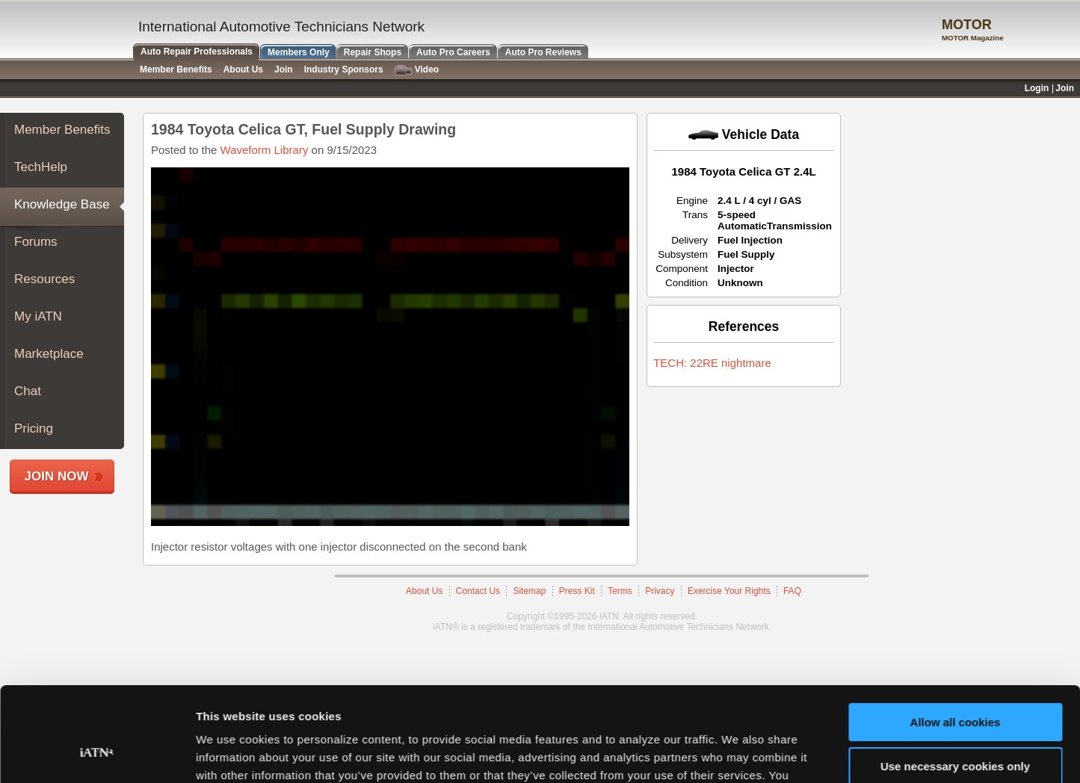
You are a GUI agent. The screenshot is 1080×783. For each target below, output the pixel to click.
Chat (27, 391)
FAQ (792, 591)
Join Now (57, 476)
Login (1037, 88)
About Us (424, 591)
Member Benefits (62, 130)
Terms (620, 591)
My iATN (38, 316)
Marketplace (49, 354)
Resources (44, 279)
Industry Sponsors (343, 69)
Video (417, 69)
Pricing (33, 428)
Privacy (659, 591)
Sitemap (529, 591)
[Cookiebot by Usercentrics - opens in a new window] (96, 754)
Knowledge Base (62, 204)
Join (283, 69)
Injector (736, 268)
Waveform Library (264, 149)
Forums (36, 242)
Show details (230, 753)
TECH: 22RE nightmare (712, 362)
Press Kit (577, 591)
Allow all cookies (955, 641)
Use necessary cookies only (955, 684)
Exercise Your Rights (729, 591)
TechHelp (40, 167)
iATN (65, 31)
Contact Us (478, 591)
